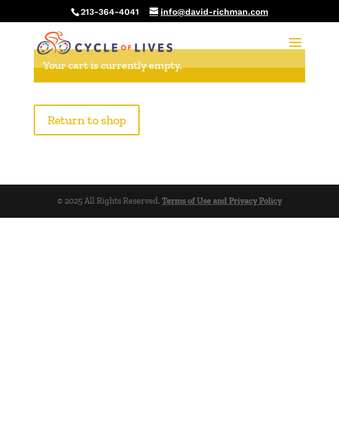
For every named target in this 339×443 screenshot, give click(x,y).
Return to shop (86, 120)
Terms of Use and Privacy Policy (222, 201)
